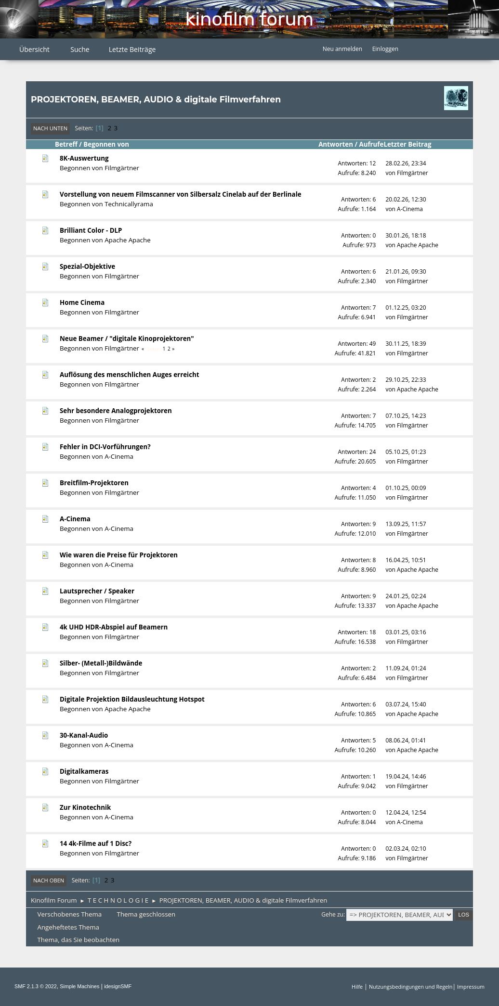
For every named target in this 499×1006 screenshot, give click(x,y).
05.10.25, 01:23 (405, 452)
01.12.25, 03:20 (405, 307)
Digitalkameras (84, 771)
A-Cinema (410, 209)
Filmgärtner (122, 167)
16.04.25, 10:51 (405, 560)
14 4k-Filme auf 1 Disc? (95, 843)
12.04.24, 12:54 (405, 812)
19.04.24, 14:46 (405, 776)
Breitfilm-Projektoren (94, 482)
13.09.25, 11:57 (405, 524)
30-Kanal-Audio (84, 735)
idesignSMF (117, 986)
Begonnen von (106, 144)
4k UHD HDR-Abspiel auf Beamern (114, 627)
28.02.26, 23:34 (405, 163)
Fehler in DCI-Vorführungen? (105, 446)
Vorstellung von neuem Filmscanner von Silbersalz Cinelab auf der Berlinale (181, 194)
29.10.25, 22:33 (405, 380)
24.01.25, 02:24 (405, 596)
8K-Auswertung (84, 158)
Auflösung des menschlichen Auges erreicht (129, 374)
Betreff (66, 144)
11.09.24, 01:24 (405, 668)
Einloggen (385, 49)
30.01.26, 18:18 (405, 235)
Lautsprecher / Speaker (97, 591)
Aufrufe (371, 144)
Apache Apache (128, 240)
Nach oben (48, 880)
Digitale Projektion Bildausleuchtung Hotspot (132, 699)
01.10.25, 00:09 (405, 488)
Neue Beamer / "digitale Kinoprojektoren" (127, 338)
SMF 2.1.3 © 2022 (35, 986)
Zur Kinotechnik (85, 807)
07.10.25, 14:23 (405, 416)
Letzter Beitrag (411, 144)
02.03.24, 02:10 (405, 848)
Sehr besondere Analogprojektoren (116, 410)
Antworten (335, 144)
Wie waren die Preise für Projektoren (119, 555)
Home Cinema (82, 302)
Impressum (471, 986)
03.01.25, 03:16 (405, 632)
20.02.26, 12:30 (405, 199)
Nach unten (50, 128)
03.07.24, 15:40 (405, 704)
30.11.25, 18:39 (405, 344)
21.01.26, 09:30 (405, 271)
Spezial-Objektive (87, 266)
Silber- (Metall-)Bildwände (101, 663)
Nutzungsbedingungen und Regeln (410, 986)
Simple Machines (79, 986)
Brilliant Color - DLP (91, 230)
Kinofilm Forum (249, 19)
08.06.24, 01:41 (405, 740)
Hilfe (357, 986)
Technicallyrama (129, 204)
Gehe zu (332, 914)
